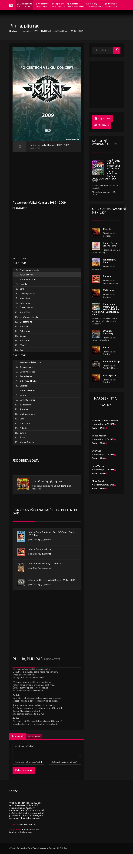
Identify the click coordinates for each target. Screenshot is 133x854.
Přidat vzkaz (34, 736)
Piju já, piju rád (53, 481)
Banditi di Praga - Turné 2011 (50, 563)
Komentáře (17, 736)
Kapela (58, 4)
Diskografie (24, 4)
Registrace (102, 118)
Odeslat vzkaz (23, 770)
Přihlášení (101, 125)
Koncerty (42, 4)
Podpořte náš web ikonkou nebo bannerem (24, 830)
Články (94, 4)
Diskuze (111, 4)
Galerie (75, 4)
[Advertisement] (47, 174)
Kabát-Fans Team (30, 848)
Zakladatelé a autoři (26, 824)
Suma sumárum (43, 549)
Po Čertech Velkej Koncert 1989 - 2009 (55, 580)
